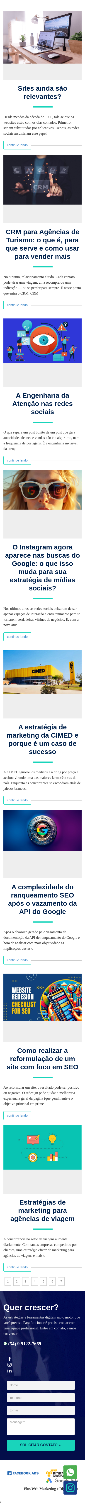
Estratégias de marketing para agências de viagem (42, 1210)
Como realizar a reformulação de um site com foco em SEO (42, 1059)
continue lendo (17, 145)
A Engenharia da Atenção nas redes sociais (42, 404)
